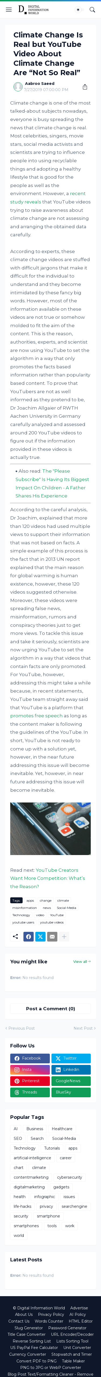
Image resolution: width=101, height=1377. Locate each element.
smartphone (48, 1216)
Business (34, 1128)
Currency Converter (27, 1354)
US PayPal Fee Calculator (34, 1347)
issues (69, 1196)
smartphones (26, 1225)
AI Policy (77, 1314)
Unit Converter (77, 1347)
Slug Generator (29, 1328)
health (20, 1196)
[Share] (83, 86)
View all (80, 961)
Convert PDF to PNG (36, 1361)
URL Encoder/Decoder (72, 1334)
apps (30, 900)
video (40, 915)
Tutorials (52, 1148)
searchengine (74, 1206)
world (19, 1235)
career (66, 1157)
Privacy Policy (51, 1314)
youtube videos (52, 922)
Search (37, 1138)
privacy (46, 1206)
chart (18, 1167)
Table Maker (73, 1361)
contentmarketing (31, 1177)
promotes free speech (36, 715)
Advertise (79, 1308)
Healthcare (62, 1128)
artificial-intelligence (32, 1157)
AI (16, 1128)
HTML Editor (81, 1321)
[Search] (92, 9)
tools (52, 1225)
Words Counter (49, 1321)
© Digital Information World (39, 1308)
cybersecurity (69, 1177)
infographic (44, 1196)
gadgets (61, 1187)
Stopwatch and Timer (71, 1354)
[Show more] (64, 937)
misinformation (24, 908)
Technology (21, 915)
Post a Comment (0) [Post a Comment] (50, 1008)
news (47, 908)
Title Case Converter (27, 1334)
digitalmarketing (29, 1187)
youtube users (23, 922)
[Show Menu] (9, 9)
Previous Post (21, 1028)
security (21, 1216)
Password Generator (67, 1328)
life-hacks (22, 1206)
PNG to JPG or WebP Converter (50, 1367)
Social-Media (66, 908)
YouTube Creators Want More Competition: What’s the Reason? (47, 878)
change (45, 900)
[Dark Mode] (79, 9)
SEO (18, 1138)
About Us (24, 1314)
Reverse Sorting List (32, 1341)
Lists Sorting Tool (72, 1341)
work (69, 1225)
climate (63, 900)
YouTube (57, 915)
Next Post (83, 1028)
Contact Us (18, 1321)
